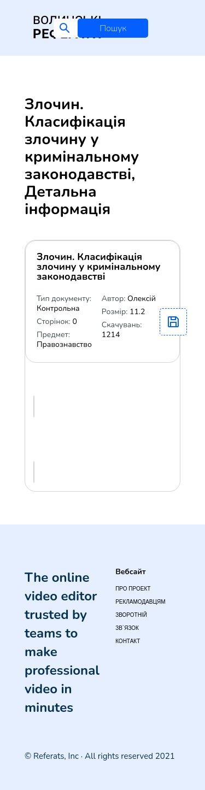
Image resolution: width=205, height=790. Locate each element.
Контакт (127, 641)
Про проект (132, 589)
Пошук (112, 28)
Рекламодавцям (140, 602)
